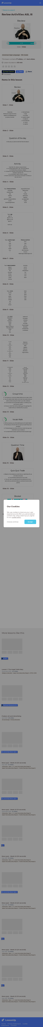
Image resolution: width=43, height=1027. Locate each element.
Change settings (12, 522)
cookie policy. (16, 517)
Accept (30, 522)
